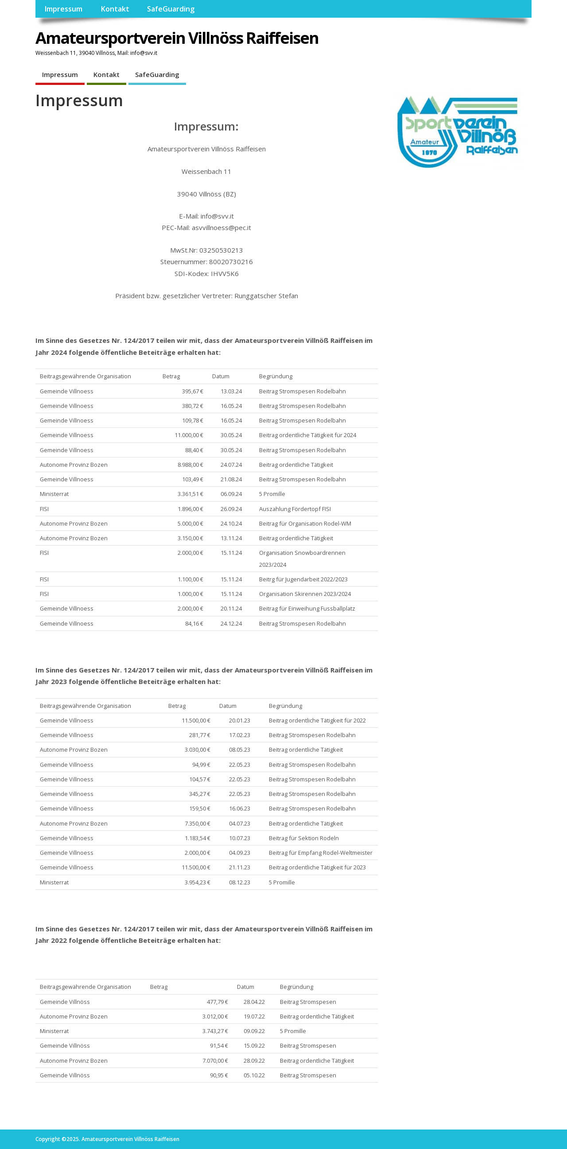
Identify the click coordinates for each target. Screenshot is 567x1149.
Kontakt (115, 9)
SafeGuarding (170, 9)
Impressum (63, 9)
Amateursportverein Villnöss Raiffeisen (176, 38)
